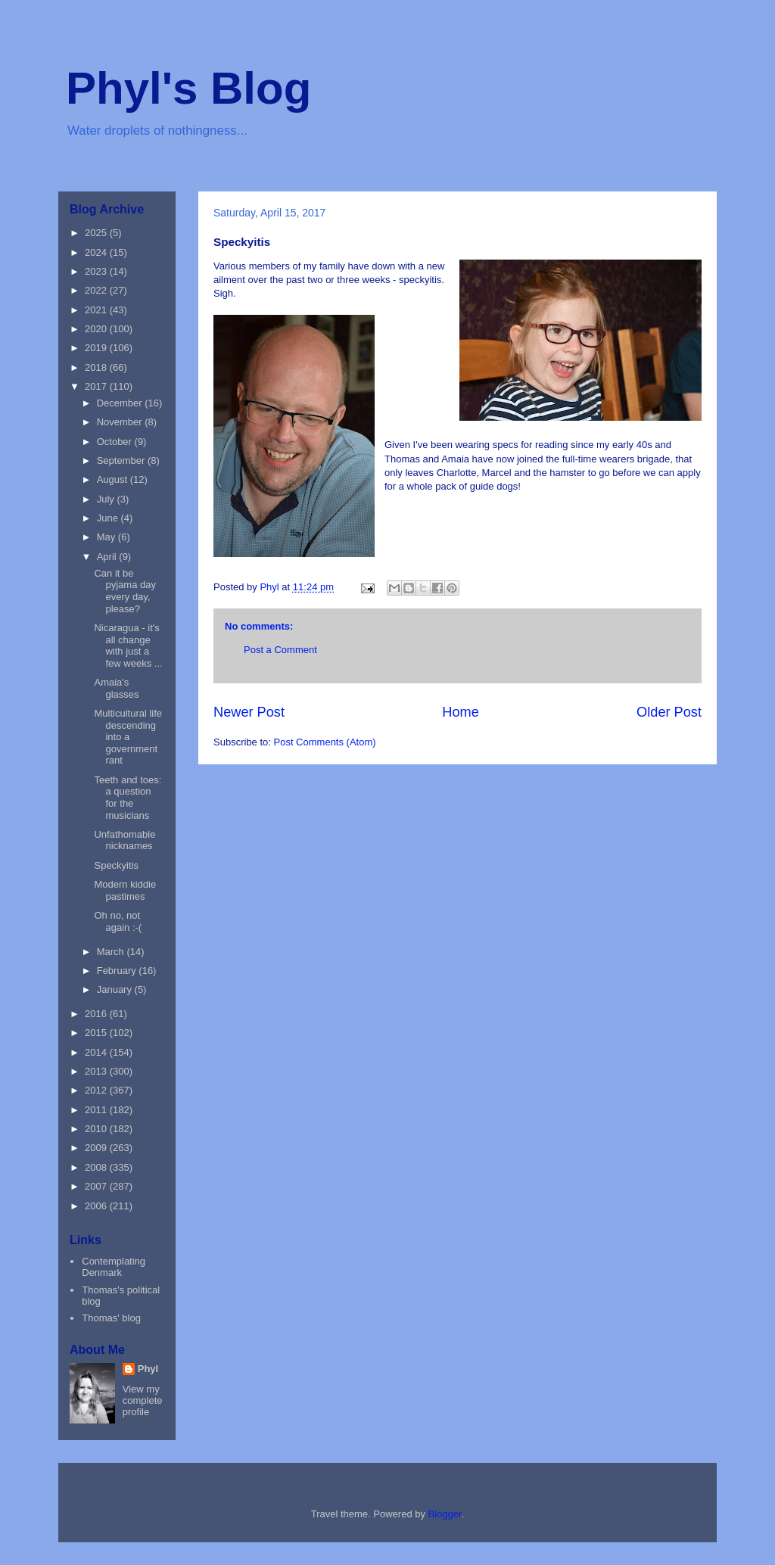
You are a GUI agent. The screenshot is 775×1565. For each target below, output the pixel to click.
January (116, 989)
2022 (97, 290)
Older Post (669, 712)
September (122, 460)
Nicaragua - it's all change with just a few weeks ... (128, 645)
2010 (97, 1128)
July (107, 499)
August (113, 479)
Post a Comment (280, 649)
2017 (97, 386)
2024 (97, 252)
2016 (97, 1013)
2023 (97, 271)
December (121, 403)
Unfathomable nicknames (124, 840)
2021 (97, 310)
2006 (97, 1206)
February (118, 970)
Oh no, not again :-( (118, 921)
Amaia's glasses (116, 688)
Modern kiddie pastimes (125, 890)
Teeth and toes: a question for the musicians (127, 797)
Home (460, 712)
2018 (97, 367)
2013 (97, 1071)
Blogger (445, 1514)
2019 (97, 347)
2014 (97, 1052)
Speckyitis (116, 865)
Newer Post (249, 712)
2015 (97, 1032)
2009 (97, 1147)
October (116, 441)
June (109, 518)
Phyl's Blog (188, 88)
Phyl (148, 1368)
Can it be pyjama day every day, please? (124, 591)
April (108, 556)
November (121, 422)
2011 (97, 1109)
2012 (97, 1090)
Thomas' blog (111, 1318)
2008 (97, 1167)
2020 (97, 328)
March (112, 951)
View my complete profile (143, 1400)
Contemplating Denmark (113, 1267)
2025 (97, 232)
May (107, 537)
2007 (97, 1186)
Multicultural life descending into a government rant (128, 737)
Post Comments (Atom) (325, 742)
